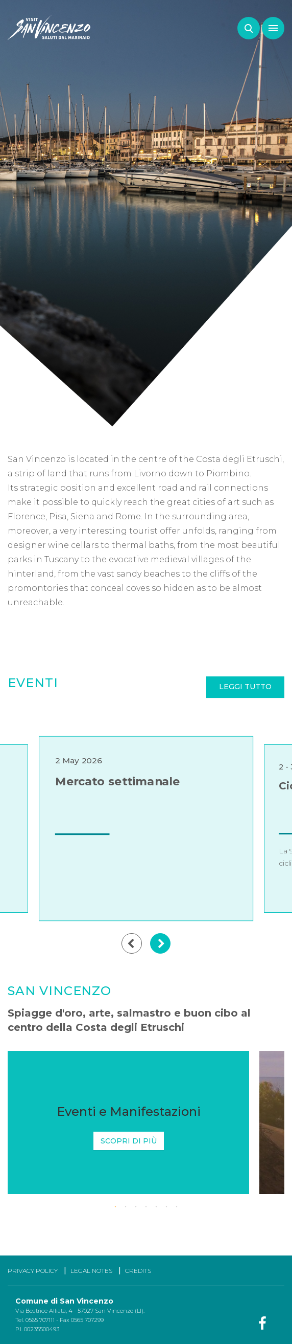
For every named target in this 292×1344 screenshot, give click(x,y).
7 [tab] (177, 1207)
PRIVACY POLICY (33, 1270)
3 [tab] (136, 1207)
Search (248, 28)
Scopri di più (129, 1140)
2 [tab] (125, 1207)
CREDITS (138, 1270)
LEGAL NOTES (91, 1270)
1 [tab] (115, 1207)
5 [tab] (156, 1207)
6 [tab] (166, 1207)
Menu (270, 23)
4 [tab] (146, 1207)
